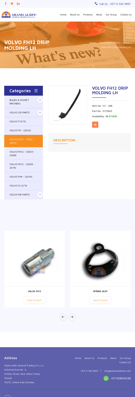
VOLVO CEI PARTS (19, 112)
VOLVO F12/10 (17, 121)
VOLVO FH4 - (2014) (20, 176)
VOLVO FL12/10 (18, 185)
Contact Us (126, 14)
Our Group (111, 14)
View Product (34, 300)
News (99, 14)
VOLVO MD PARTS (19, 194)
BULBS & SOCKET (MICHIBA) (19, 101)
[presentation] (63, 317)
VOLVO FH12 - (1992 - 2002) (21, 141)
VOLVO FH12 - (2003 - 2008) (22, 153)
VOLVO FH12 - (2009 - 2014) (22, 166)
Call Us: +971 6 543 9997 (115, 3)
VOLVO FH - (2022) (20, 130)
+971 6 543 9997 (89, 389)
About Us (75, 14)
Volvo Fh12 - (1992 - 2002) (114, 42)
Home (63, 14)
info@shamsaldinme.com (117, 389)
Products (88, 14)
